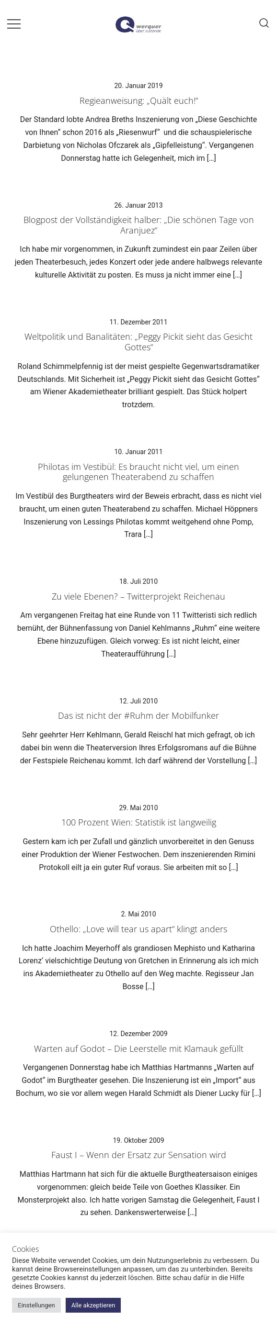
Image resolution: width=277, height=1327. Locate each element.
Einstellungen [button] (36, 1305)
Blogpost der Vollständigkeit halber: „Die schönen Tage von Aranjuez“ (138, 225)
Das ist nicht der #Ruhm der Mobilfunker (138, 715)
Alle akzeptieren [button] (93, 1305)
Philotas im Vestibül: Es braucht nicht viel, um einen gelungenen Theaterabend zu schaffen (138, 472)
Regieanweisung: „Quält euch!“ (139, 100)
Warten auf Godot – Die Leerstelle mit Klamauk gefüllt (138, 1048)
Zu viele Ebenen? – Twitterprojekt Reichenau (138, 596)
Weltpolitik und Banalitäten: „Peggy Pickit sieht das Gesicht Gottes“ (138, 342)
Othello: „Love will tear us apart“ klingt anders (138, 929)
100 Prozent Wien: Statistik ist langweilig (138, 822)
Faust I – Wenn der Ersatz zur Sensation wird (138, 1154)
